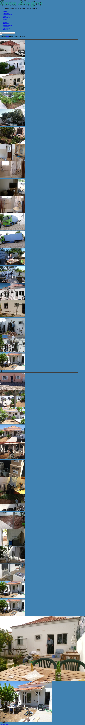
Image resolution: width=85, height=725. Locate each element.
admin (7, 36)
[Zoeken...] (7, 33)
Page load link (4, 724)
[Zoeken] (1, 34)
